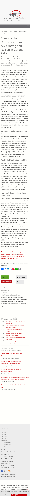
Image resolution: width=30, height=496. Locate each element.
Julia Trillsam (5, 290)
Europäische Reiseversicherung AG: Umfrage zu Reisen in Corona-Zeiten (13, 46)
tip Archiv (4, 438)
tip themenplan (7, 444)
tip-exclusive (5, 436)
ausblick (20, 254)
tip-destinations (6, 428)
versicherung (22, 31)
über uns (4, 440)
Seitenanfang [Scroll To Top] (21, 277)
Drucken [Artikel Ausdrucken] (20, 282)
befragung (4, 258)
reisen (13, 256)
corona (9, 256)
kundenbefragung (13, 258)
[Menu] (28, 26)
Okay (13, 494)
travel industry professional (15, 18)
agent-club (4, 430)
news (16, 31)
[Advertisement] (15, 4)
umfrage (3, 33)
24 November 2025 (9, 318)
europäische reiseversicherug (12, 252)
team (5, 446)
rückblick (3, 256)
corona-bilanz (20, 256)
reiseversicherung (6, 254)
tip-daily (4, 434)
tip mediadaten (7, 442)
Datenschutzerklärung (21, 494)
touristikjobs (5, 432)
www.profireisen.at (6, 463)
